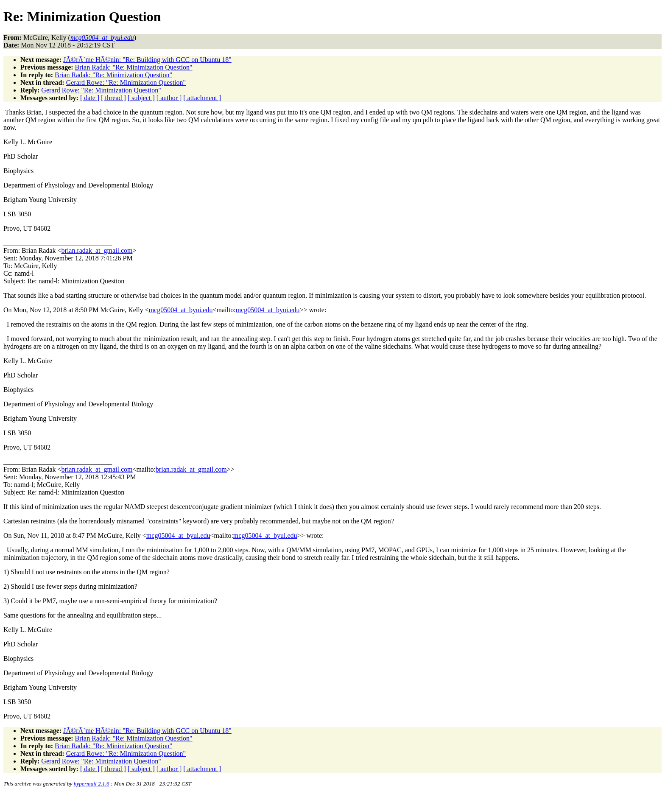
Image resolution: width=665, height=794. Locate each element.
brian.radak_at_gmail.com (97, 250)
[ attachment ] (202, 97)
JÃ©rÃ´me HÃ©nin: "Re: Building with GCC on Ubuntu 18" (147, 59)
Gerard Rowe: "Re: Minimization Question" (126, 82)
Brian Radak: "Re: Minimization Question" (134, 67)
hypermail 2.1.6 (91, 783)
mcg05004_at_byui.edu (181, 309)
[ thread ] (113, 97)
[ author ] (169, 97)
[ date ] (89, 97)
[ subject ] (141, 97)
